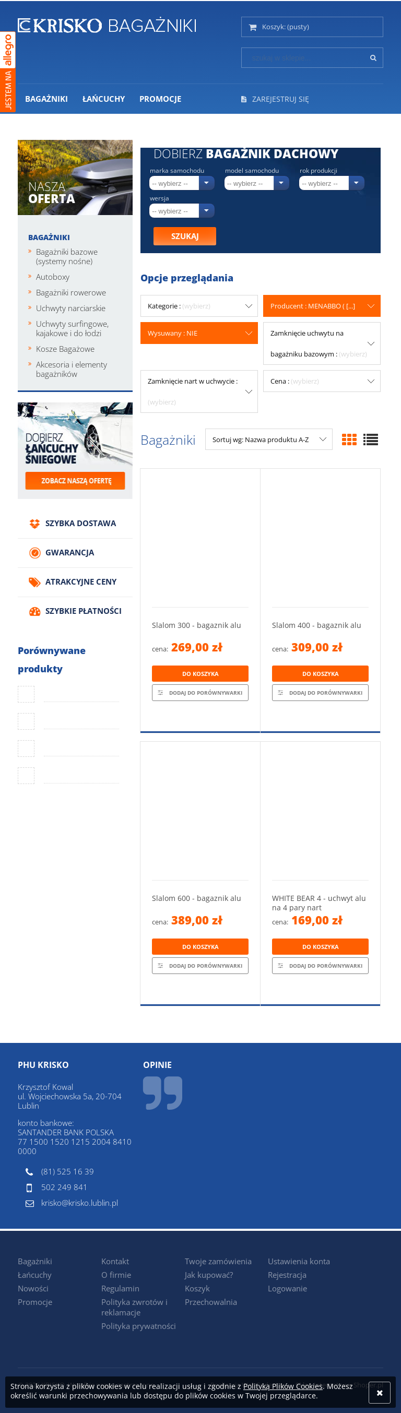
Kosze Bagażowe (65, 348)
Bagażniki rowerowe (71, 292)
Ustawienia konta (299, 1261)
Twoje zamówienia (218, 1261)
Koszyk (197, 1288)
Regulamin (120, 1288)
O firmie (116, 1274)
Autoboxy (52, 276)
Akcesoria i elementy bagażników (71, 369)
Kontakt (115, 1261)
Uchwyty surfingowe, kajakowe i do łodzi (72, 328)
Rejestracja (287, 1274)
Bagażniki (49, 237)
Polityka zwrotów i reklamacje (134, 1307)
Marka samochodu (177, 171)
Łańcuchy (35, 1274)
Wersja (159, 198)
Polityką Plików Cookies (283, 1386)
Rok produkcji (318, 171)
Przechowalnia (211, 1302)
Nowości (33, 1288)
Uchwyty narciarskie (70, 308)
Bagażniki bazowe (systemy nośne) (67, 256)
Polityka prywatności (138, 1326)
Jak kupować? (209, 1274)
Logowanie (287, 1288)
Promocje (35, 1302)
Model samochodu (252, 171)
